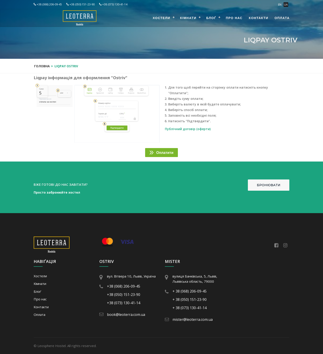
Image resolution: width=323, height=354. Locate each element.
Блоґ (211, 18)
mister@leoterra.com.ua (192, 319)
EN (280, 5)
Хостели (161, 18)
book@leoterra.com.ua (126, 314)
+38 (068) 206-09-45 (48, 4)
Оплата (282, 18)
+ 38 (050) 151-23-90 (189, 299)
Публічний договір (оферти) (188, 129)
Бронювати (268, 185)
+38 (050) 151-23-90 (80, 4)
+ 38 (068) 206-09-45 (189, 291)
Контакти (258, 18)
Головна (42, 66)
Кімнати (188, 18)
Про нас (234, 18)
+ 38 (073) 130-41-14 (189, 307)
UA (286, 5)
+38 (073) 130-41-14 (113, 4)
